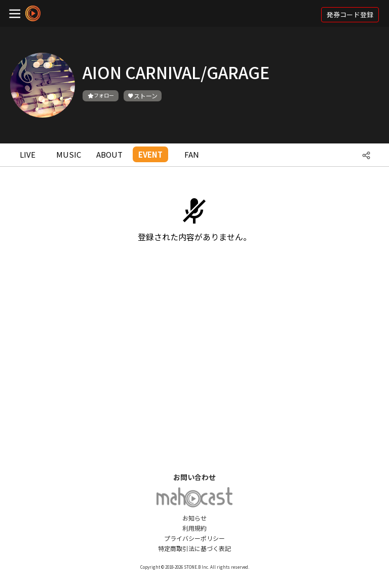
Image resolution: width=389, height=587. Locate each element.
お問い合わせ (194, 477)
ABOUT (109, 154)
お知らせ (194, 517)
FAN (191, 154)
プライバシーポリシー (194, 538)
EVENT (150, 154)
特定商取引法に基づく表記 (194, 548)
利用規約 (194, 528)
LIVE (27, 154)
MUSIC (68, 154)
